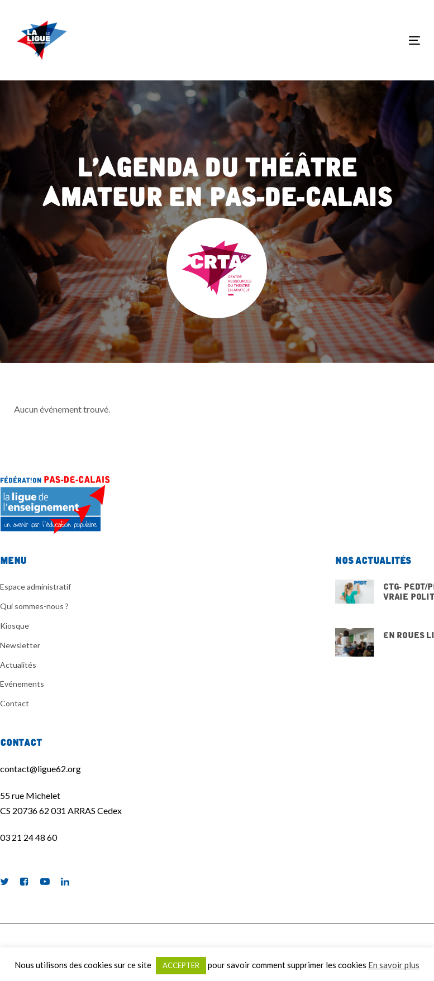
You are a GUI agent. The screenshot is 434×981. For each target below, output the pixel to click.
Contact (14, 703)
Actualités (18, 664)
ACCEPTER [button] (181, 965)
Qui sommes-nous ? (34, 606)
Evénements (22, 683)
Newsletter (20, 645)
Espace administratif (35, 586)
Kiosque (14, 625)
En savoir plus (393, 965)
